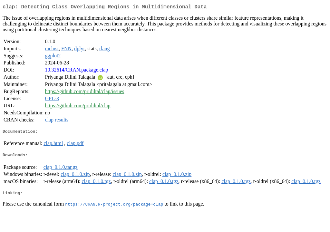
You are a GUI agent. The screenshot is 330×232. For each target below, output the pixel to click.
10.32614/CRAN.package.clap (76, 71)
